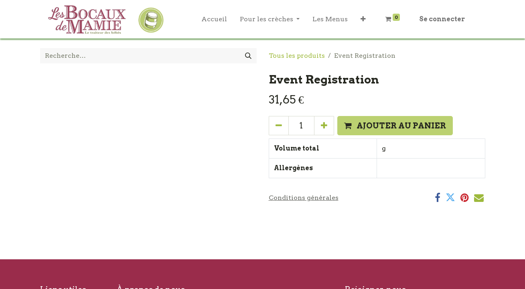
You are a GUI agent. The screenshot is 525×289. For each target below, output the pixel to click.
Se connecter (442, 19)
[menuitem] (214, 19)
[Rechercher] (248, 55)
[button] (363, 19)
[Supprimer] (279, 125)
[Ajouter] (324, 125)
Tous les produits (297, 55)
